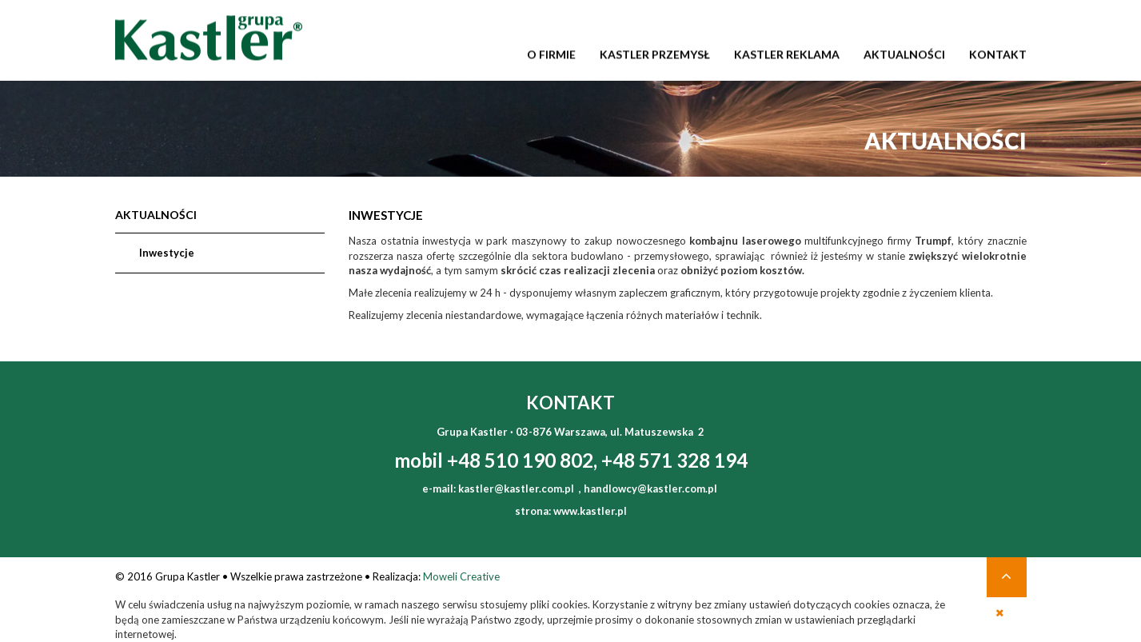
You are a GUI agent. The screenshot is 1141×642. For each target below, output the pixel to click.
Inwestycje (166, 252)
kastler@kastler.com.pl (516, 488)
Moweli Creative (461, 576)
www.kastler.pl (590, 510)
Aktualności (156, 215)
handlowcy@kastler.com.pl (650, 488)
